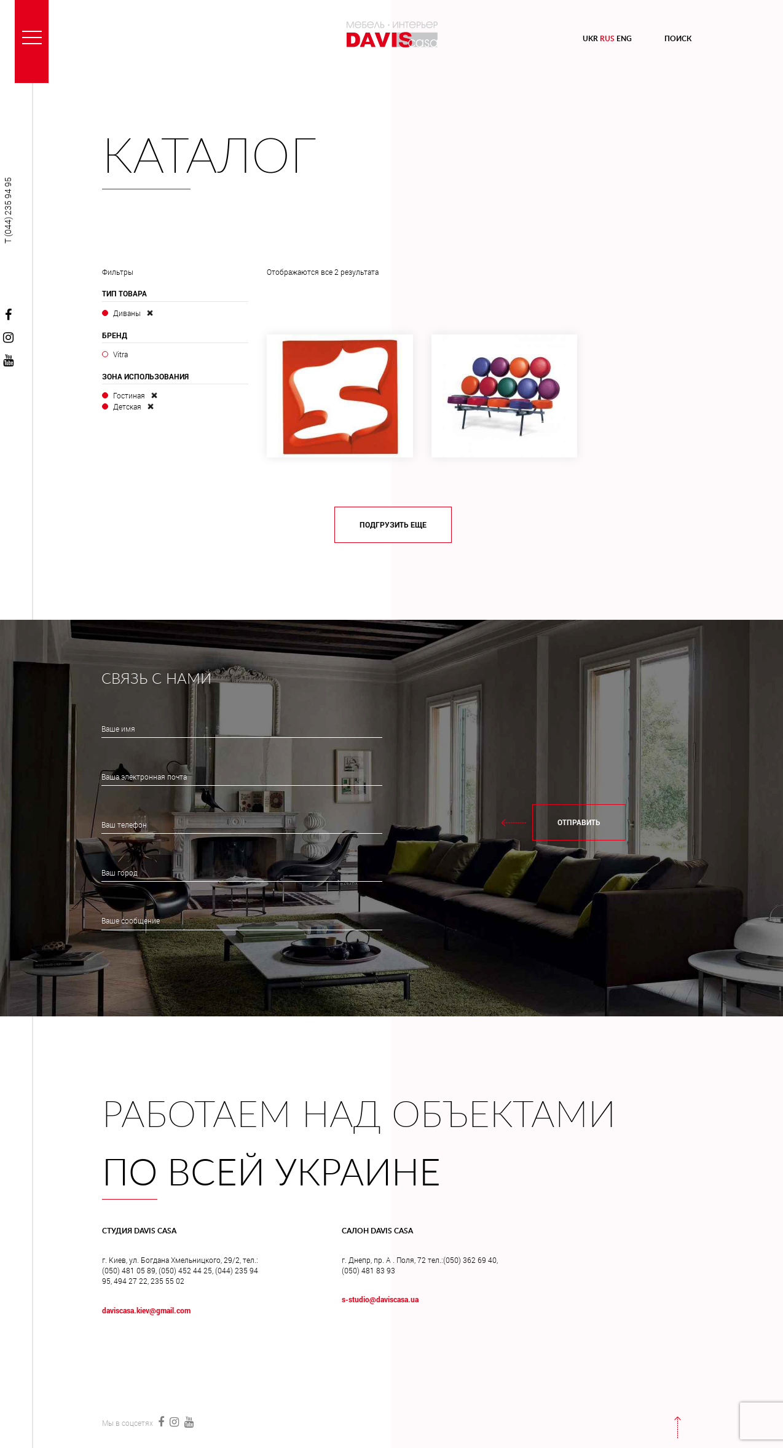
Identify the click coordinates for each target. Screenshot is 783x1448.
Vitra (120, 354)
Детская (127, 406)
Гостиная (129, 395)
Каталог (209, 158)
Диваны (127, 313)
